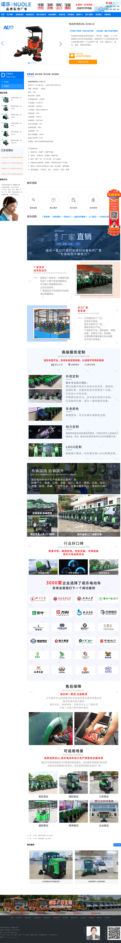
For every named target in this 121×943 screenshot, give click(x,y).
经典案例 (71, 14)
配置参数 (30, 74)
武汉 (114, 6)
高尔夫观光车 (41, 14)
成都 (107, 6)
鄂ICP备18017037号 (11, 937)
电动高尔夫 (47, 917)
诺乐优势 (47, 74)
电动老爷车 (56, 917)
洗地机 (5, 82)
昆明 (118, 6)
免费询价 (107, 14)
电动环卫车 (74, 917)
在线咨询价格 (83, 62)
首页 (2, 14)
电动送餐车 (52, 14)
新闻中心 (79, 14)
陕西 (114, 9)
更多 (118, 9)
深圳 (107, 9)
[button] (2, 43)
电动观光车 (30, 14)
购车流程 (38, 74)
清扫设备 (65, 917)
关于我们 (10, 14)
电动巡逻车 (20, 14)
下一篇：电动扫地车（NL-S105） (42, 838)
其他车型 (62, 14)
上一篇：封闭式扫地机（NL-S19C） (43, 835)
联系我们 (99, 14)
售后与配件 (89, 14)
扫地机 (5, 86)
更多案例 (117, 845)
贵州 (111, 9)
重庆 (111, 6)
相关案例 (55, 74)
